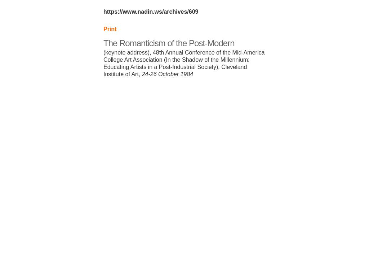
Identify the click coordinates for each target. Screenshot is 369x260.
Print (109, 29)
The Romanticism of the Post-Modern (169, 43)
